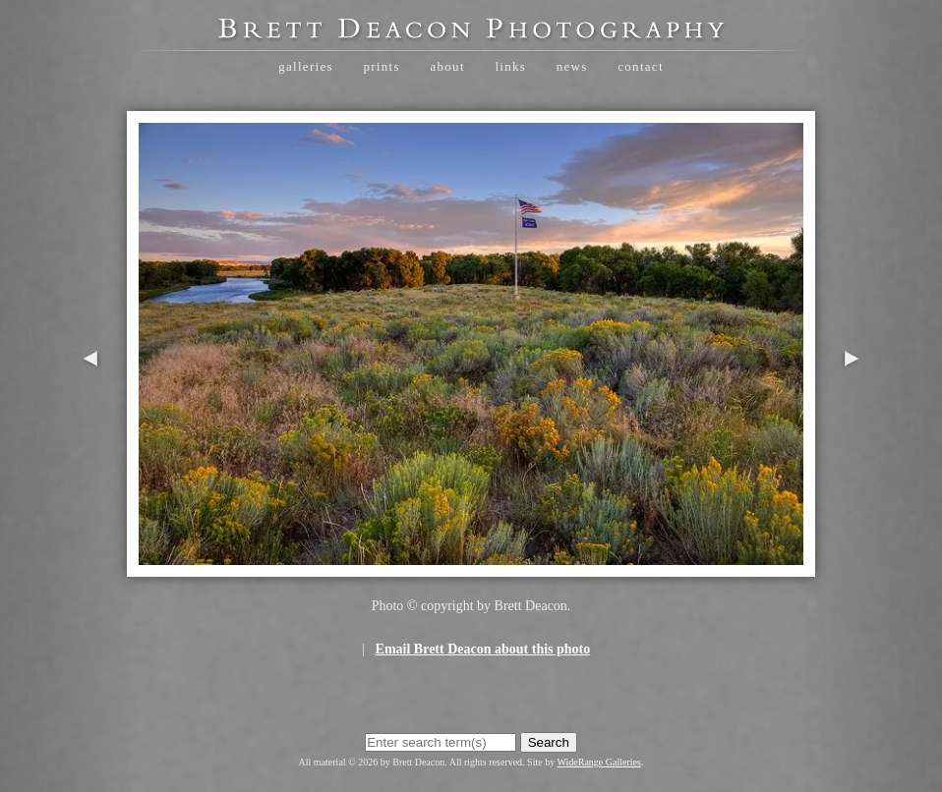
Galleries (305, 66)
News (572, 66)
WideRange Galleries (599, 762)
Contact (641, 66)
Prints (381, 66)
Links (510, 66)
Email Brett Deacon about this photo (483, 649)
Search (548, 742)
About (447, 66)
